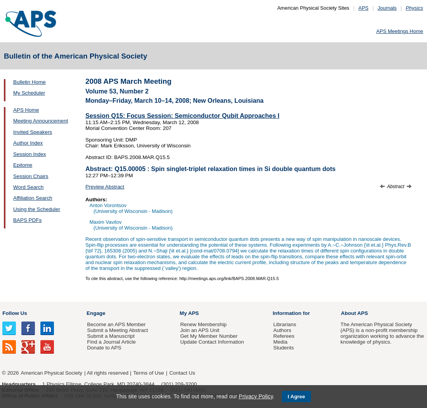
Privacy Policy (256, 396)
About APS (354, 313)
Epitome (22, 165)
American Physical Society (51, 373)
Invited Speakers (32, 132)
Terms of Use (148, 373)
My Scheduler (29, 93)
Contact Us (182, 373)
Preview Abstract (104, 187)
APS (363, 8)
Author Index (28, 143)
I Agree (296, 396)
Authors (282, 330)
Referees (284, 336)
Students (283, 348)
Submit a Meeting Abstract (117, 330)
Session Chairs (30, 176)
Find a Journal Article (111, 342)
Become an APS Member (116, 324)
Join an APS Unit (199, 330)
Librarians (284, 324)
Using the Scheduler (36, 209)
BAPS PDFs (27, 220)
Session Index (29, 154)
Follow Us (14, 313)
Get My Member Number (209, 336)
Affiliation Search (32, 198)
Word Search (28, 187)
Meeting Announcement (40, 121)
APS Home (26, 110)
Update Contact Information (212, 342)
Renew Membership (203, 324)
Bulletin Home (29, 82)
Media (280, 342)
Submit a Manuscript (110, 336)
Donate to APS (104, 348)
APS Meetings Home (399, 31)
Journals (387, 8)
